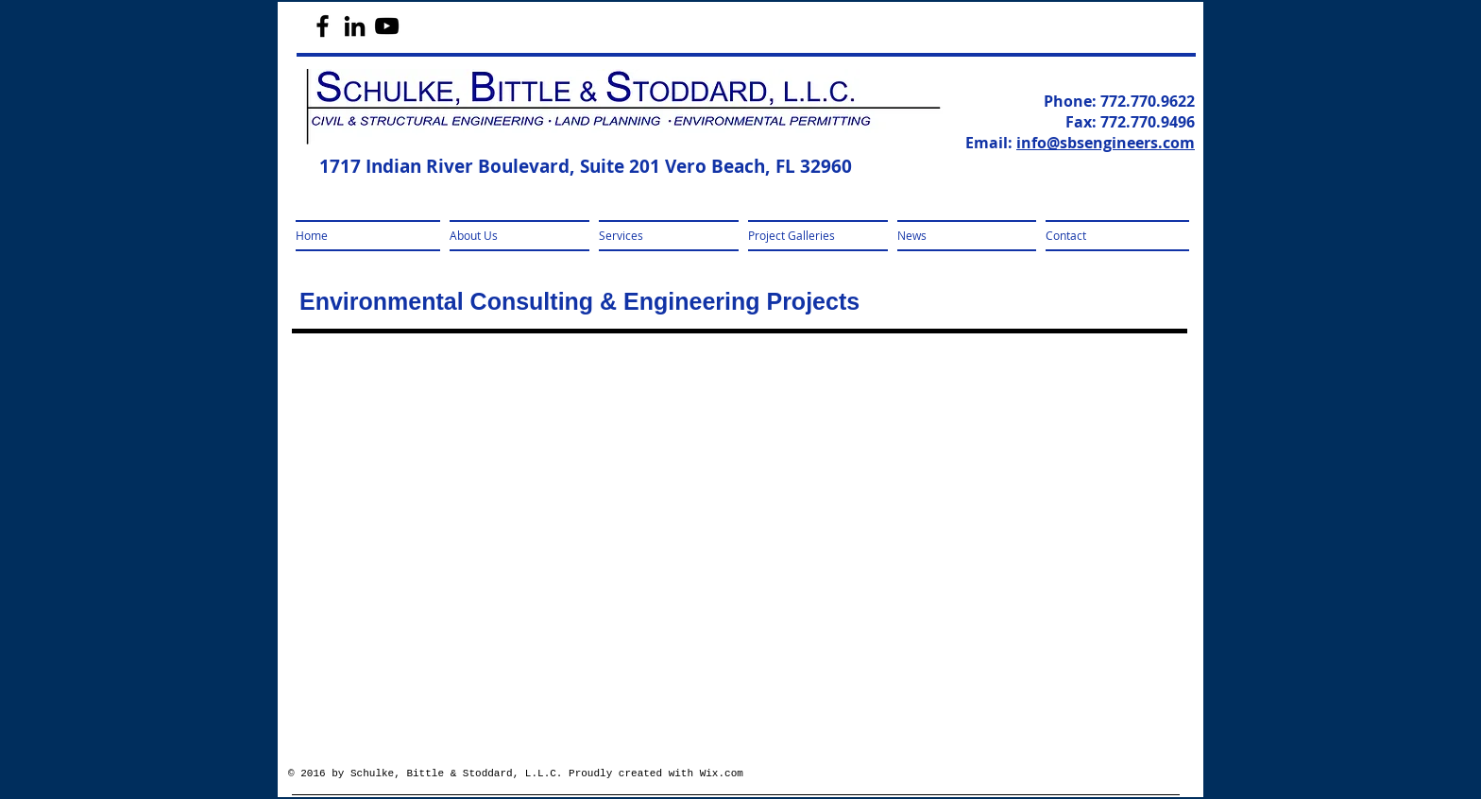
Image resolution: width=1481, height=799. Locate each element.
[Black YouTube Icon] (386, 26)
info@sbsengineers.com (1105, 142)
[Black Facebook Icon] (322, 26)
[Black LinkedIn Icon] (354, 26)
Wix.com (721, 773)
